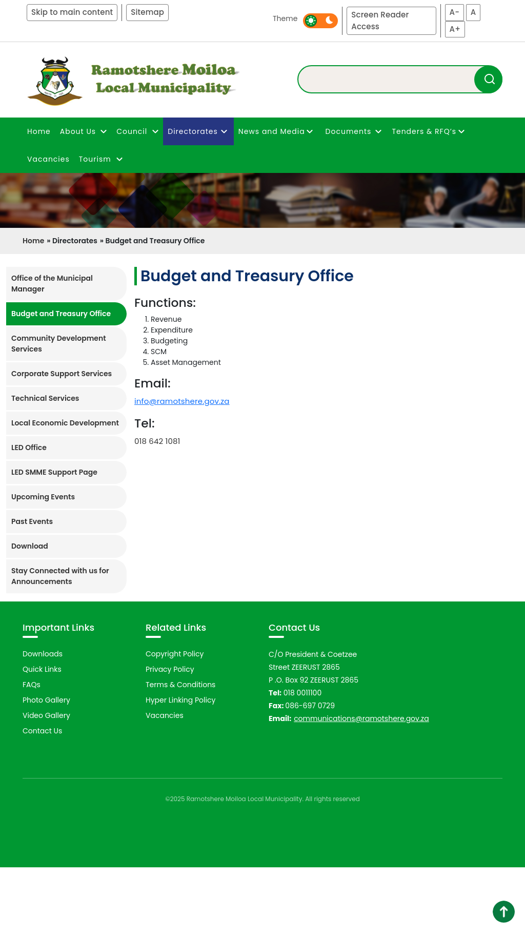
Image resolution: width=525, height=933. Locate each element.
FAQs (32, 750)
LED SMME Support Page (54, 472)
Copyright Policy (175, 719)
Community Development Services (58, 343)
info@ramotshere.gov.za (182, 401)
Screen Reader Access (380, 20)
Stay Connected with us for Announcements (60, 576)
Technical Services (45, 398)
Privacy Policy (170, 735)
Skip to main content (72, 12)
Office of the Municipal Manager (52, 283)
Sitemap (147, 12)
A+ (455, 29)
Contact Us (42, 796)
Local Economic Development (65, 423)
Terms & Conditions (180, 750)
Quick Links (42, 735)
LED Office (29, 447)
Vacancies (48, 159)
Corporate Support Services (61, 373)
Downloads (43, 719)
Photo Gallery (46, 766)
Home (39, 131)
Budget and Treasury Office (61, 313)
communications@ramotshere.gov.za (361, 784)
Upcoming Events (43, 497)
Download (29, 546)
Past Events (32, 521)
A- (455, 12)
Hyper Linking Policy (180, 766)
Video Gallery (46, 781)
